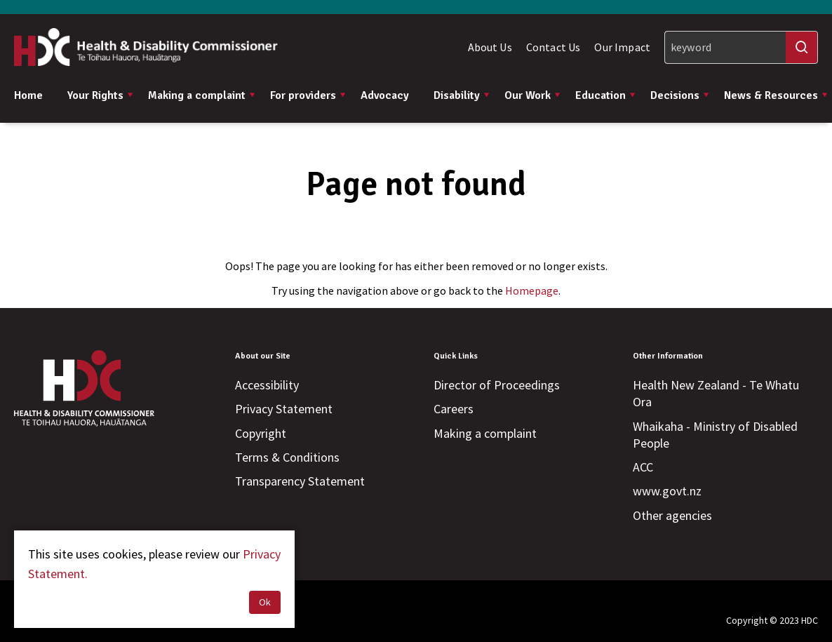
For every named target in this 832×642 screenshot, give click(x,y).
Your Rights (100, 95)
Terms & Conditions (287, 457)
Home (28, 95)
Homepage (531, 290)
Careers (454, 409)
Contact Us (553, 47)
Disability (462, 95)
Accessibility (267, 385)
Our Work (532, 95)
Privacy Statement (284, 409)
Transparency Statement (300, 481)
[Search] (741, 47)
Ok (265, 602)
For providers (308, 95)
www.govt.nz (667, 491)
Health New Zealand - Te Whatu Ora (716, 393)
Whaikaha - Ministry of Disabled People (715, 434)
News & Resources (776, 95)
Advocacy (385, 95)
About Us (490, 47)
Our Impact (622, 47)
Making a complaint (202, 95)
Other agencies (672, 515)
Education (605, 95)
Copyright (260, 433)
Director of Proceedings (497, 385)
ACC (643, 467)
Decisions (680, 95)
